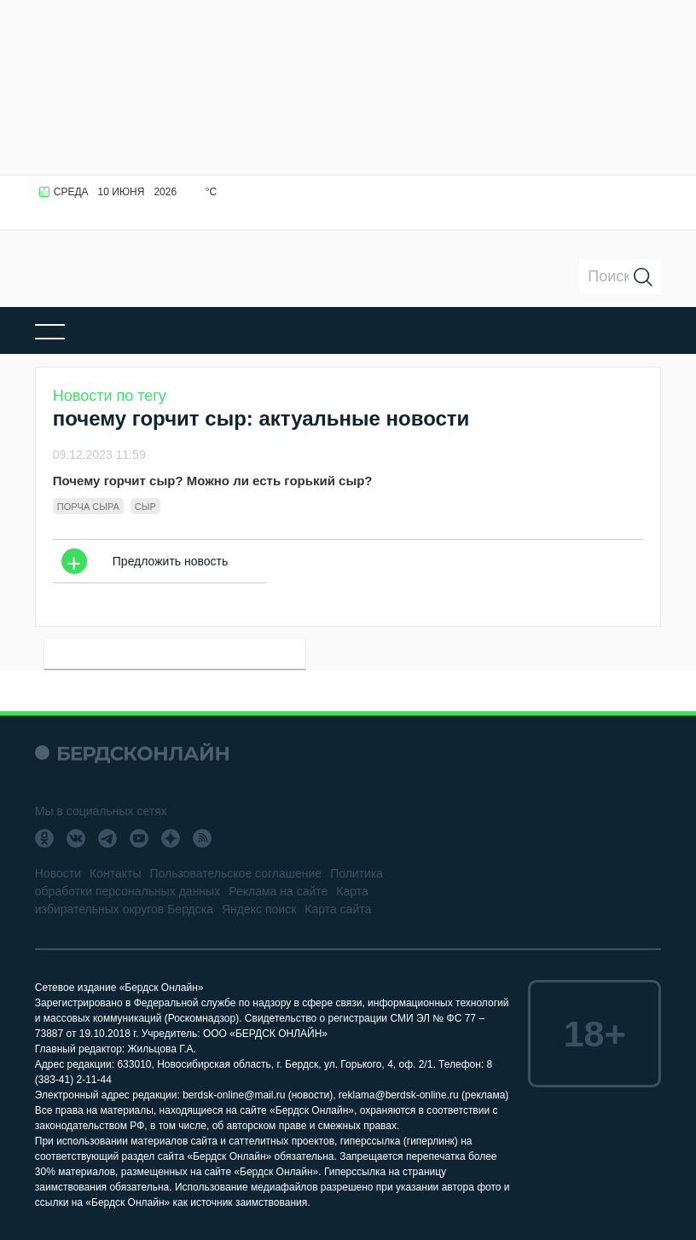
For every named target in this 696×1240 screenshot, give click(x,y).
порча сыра (88, 506)
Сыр (145, 506)
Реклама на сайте (278, 891)
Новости (58, 873)
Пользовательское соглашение (235, 873)
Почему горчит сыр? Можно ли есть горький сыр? (213, 480)
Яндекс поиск (259, 909)
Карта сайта (337, 909)
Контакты (115, 873)
